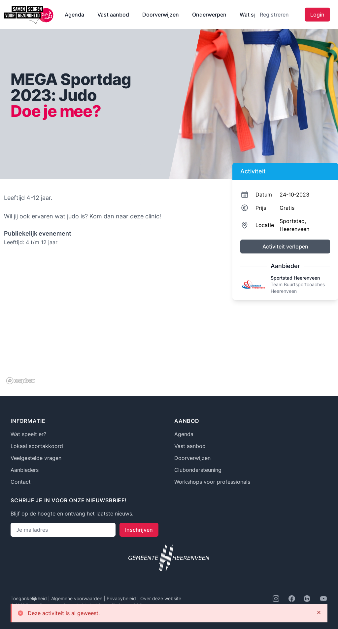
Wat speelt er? (28, 434)
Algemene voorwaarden (77, 598)
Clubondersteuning (197, 470)
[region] (111, 320)
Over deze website (160, 598)
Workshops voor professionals (212, 481)
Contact (21, 481)
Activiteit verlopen (285, 246)
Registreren (274, 14)
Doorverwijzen (160, 14)
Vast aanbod (113, 14)
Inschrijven (139, 529)
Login (317, 14)
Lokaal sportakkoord (37, 446)
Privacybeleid (122, 598)
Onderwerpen (209, 14)
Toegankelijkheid (29, 598)
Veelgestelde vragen (36, 458)
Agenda (74, 14)
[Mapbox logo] (20, 380)
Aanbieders (25, 470)
